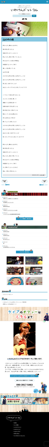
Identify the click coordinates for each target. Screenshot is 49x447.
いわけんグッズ (17, 429)
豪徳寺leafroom (6, 206)
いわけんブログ (17, 431)
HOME (15, 422)
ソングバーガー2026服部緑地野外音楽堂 (11, 214)
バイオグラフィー (17, 427)
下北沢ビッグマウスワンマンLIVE (10, 210)
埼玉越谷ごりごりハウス (8, 202)
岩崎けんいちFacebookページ (9, 304)
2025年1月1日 (6, 235)
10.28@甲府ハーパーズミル (9, 247)
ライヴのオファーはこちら (19, 435)
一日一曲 (42, 175)
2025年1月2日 (6, 231)
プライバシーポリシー (8, 294)
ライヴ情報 (16, 424)
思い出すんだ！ (6, 239)
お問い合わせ (16, 433)
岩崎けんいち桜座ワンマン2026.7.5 (10, 198)
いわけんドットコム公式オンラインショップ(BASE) (14, 302)
